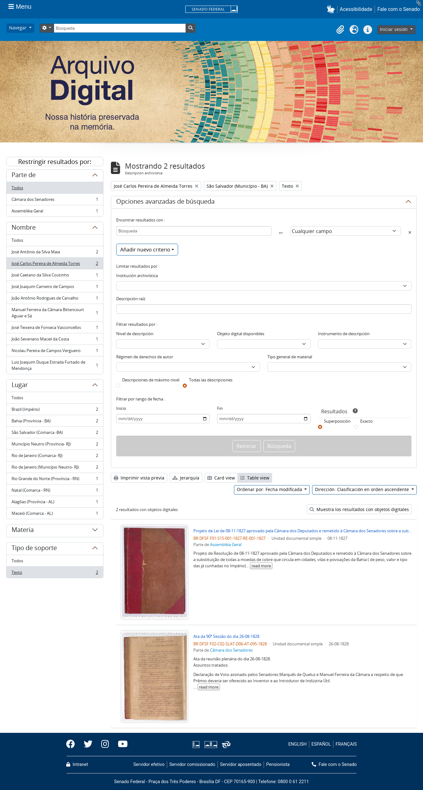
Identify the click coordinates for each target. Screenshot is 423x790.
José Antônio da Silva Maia (54, 253)
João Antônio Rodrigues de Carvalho (54, 299)
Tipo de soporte (34, 549)
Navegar (18, 28)
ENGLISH (297, 744)
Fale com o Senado (398, 9)
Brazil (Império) (54, 410)
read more (261, 566)
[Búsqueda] (120, 28)
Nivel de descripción (134, 333)
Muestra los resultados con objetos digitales (359, 509)
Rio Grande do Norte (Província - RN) (54, 479)
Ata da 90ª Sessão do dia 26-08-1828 (226, 636)
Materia (23, 531)
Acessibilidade (356, 9)
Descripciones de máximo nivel (150, 380)
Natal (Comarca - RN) (54, 491)
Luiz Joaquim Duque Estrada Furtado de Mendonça (54, 365)
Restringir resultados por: (54, 161)
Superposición (337, 421)
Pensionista (278, 764)
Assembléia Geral (54, 212)
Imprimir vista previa (139, 478)
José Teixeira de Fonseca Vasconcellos (54, 328)
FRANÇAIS (346, 744)
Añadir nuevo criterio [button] (145, 249)
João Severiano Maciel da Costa (54, 340)
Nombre (24, 228)
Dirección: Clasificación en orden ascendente (362, 489)
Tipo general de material (289, 357)
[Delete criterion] (409, 232)
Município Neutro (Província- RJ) (54, 445)
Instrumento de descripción (344, 333)
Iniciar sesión (394, 29)
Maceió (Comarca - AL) (54, 514)
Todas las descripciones (210, 380)
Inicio (121, 408)
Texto (54, 573)
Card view (221, 478)
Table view (254, 478)
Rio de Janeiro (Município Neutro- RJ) (54, 468)
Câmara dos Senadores (54, 200)
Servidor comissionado (192, 764)
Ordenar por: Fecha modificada (270, 489)
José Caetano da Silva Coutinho (54, 276)
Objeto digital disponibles (240, 333)
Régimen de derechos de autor (144, 357)
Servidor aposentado (240, 764)
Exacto (366, 421)
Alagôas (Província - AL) (54, 503)
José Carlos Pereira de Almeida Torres (54, 264)
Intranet (77, 764)
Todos (17, 188)
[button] (332, 9)
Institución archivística (137, 275)
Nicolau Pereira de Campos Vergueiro (54, 351)
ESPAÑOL (321, 744)
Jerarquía (185, 478)
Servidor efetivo (149, 764)
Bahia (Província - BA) (54, 422)
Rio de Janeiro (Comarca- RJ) (54, 456)
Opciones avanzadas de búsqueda (165, 202)
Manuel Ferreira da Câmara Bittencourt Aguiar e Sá (54, 313)
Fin (220, 408)
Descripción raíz (130, 298)
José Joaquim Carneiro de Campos (54, 287)
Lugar (20, 386)
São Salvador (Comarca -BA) (54, 433)
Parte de (24, 176)
